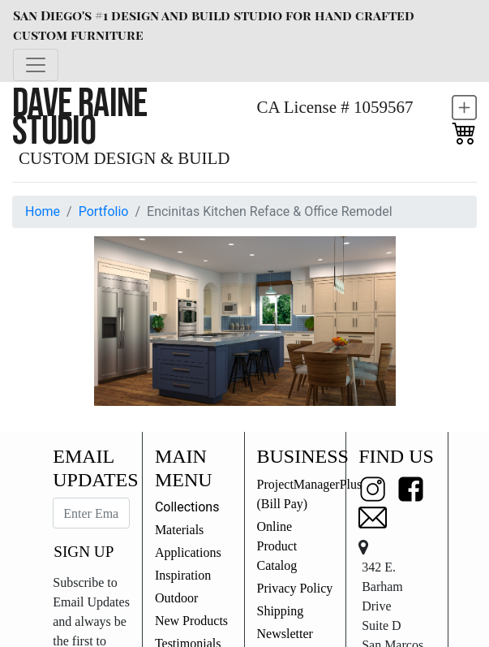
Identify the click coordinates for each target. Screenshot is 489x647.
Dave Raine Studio (80, 117)
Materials (179, 530)
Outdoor (176, 598)
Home (42, 211)
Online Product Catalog (277, 546)
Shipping (280, 611)
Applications (188, 552)
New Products (191, 621)
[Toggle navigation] (35, 65)
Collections (187, 507)
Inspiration (183, 575)
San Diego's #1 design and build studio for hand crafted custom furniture (213, 24)
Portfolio (104, 211)
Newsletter (285, 634)
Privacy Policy (295, 588)
